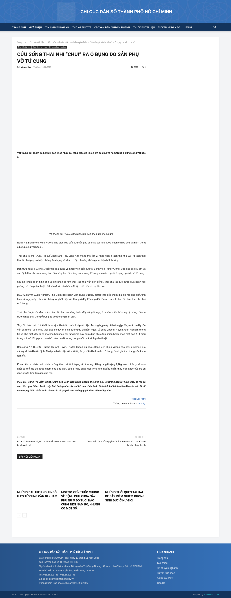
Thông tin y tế (81, 27)
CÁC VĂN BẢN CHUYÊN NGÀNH (112, 27)
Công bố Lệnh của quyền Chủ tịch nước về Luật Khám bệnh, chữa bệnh (116, 443)
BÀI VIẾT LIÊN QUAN (29, 456)
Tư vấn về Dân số (169, 27)
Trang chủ (19, 27)
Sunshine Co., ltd (211, 595)
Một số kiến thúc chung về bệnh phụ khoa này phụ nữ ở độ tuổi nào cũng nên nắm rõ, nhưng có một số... (80, 500)
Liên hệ (188, 27)
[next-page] (24, 515)
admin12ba (26, 67)
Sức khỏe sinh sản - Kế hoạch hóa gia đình (67, 42)
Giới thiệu (35, 27)
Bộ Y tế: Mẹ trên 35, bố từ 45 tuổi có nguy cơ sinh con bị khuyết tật (46, 443)
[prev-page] (19, 515)
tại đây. (142, 403)
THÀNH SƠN (139, 399)
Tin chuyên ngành (57, 27)
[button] (215, 27)
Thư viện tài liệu (144, 27)
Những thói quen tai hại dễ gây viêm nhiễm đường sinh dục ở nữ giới (124, 496)
